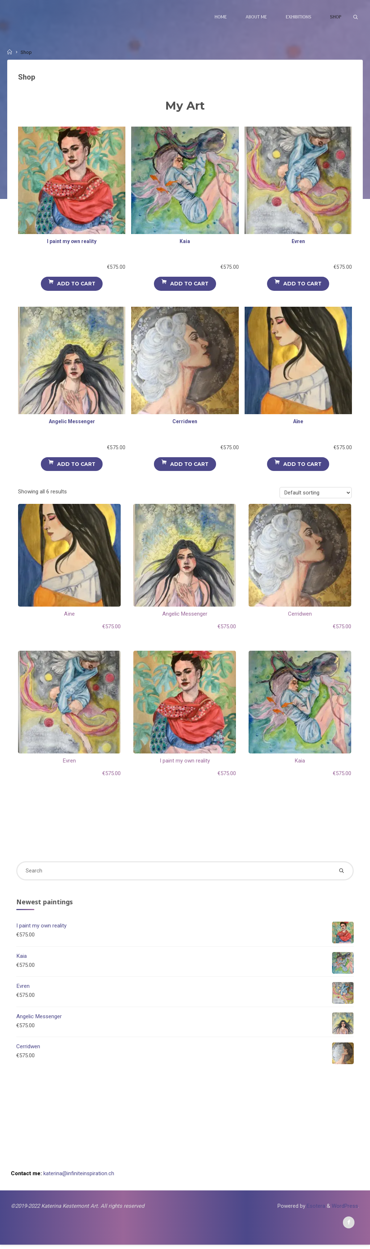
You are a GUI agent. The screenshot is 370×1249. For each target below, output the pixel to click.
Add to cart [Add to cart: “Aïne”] (302, 465)
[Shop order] (315, 494)
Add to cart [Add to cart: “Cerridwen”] (189, 465)
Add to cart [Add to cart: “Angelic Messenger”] (76, 465)
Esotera (315, 1210)
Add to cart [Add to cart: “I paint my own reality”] (76, 284)
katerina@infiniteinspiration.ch (79, 1177)
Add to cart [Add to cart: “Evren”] (302, 284)
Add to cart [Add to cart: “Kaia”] (189, 284)
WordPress (344, 1210)
